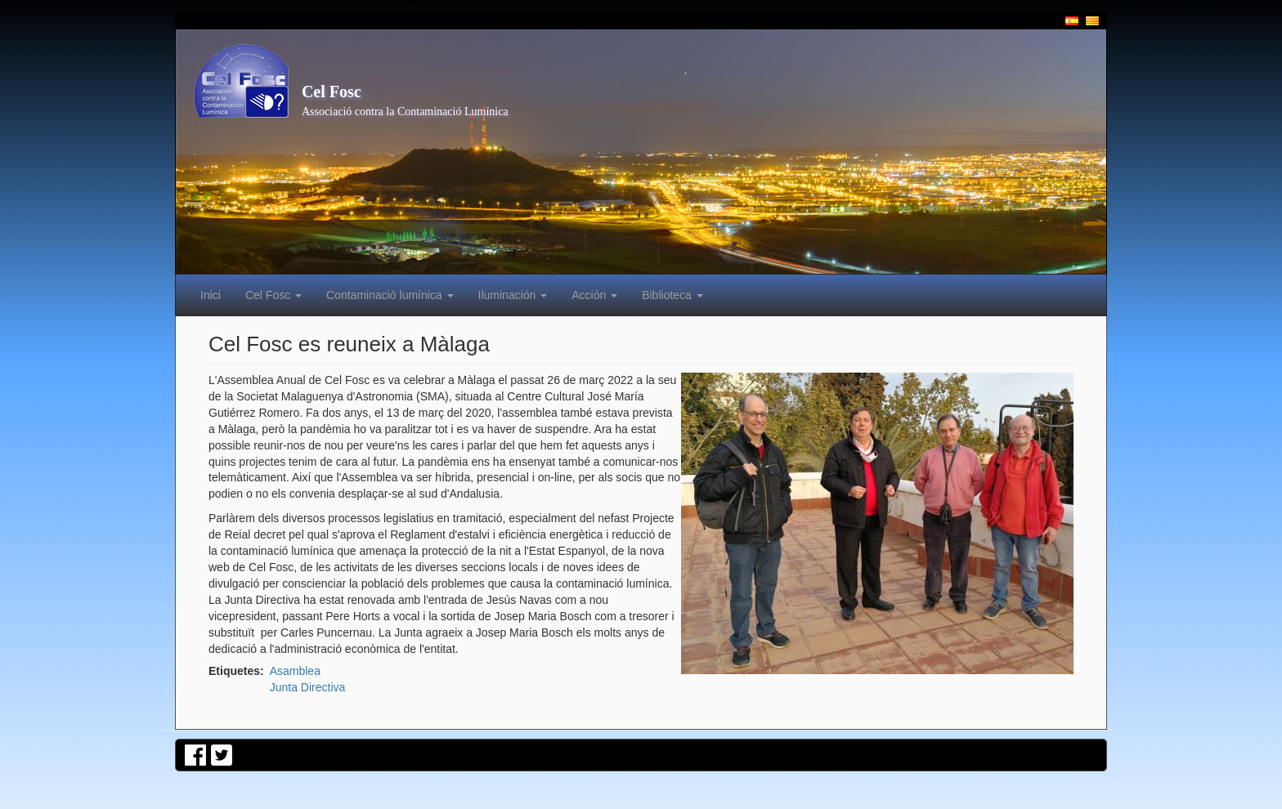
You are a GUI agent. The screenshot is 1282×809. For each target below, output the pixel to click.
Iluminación (513, 295)
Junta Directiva (308, 687)
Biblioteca (672, 295)
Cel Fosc (331, 92)
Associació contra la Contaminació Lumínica (405, 111)
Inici (210, 295)
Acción (594, 295)
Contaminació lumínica (390, 295)
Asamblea (295, 670)
